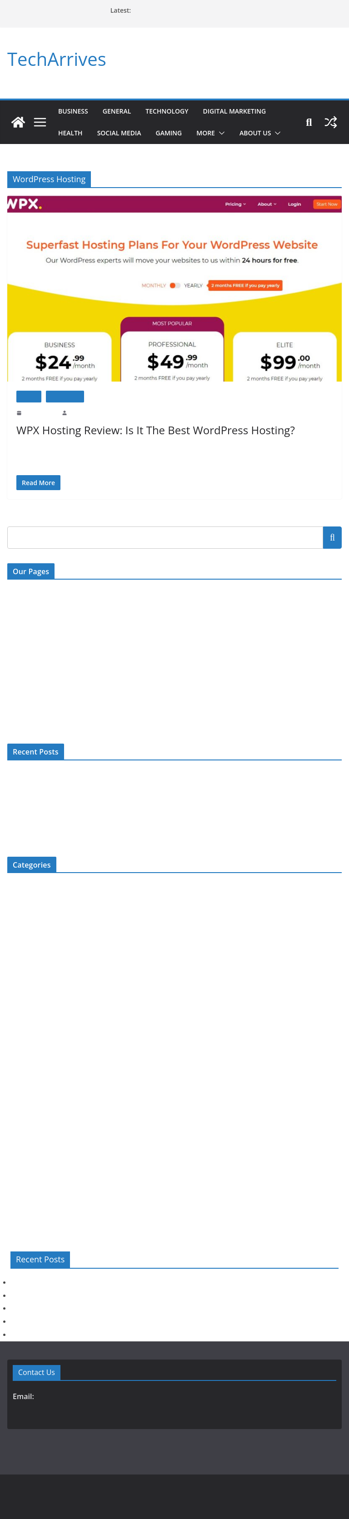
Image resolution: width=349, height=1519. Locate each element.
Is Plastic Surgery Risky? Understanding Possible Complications (89, 789)
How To (17, 1022)
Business (73, 111)
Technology (173, 111)
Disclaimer (21, 667)
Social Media (123, 132)
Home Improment (30, 1007)
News (14, 1097)
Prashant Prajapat (88, 412)
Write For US (24, 629)
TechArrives (54, 59)
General (119, 111)
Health (71, 132)
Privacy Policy (26, 685)
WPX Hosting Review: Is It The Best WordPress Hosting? (154, 430)
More (214, 132)
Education (20, 932)
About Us (264, 132)
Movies (16, 1082)
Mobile (16, 1052)
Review (29, 396)
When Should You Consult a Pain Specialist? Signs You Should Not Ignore (102, 834)
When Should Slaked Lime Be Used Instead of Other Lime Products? (95, 774)
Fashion (17, 947)
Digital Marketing (244, 111)
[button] (229, 133)
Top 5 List (20, 1157)
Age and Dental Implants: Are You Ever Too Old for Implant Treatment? (99, 819)
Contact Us (21, 592)
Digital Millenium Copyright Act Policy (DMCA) (70, 648)
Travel (15, 1172)
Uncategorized (26, 1187)
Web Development (31, 1202)
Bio (11, 887)
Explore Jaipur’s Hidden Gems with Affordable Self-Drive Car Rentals (97, 804)
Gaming (175, 132)
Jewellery (19, 1037)
